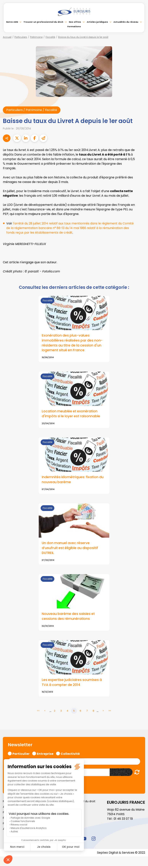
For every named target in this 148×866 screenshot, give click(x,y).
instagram (93, 839)
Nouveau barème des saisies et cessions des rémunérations (69, 617)
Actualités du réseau (125, 21)
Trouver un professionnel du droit (43, 21)
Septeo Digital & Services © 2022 (121, 853)
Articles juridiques (97, 21)
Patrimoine (36, 37)
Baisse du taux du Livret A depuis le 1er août (83, 37)
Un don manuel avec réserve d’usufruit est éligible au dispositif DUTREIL (70, 548)
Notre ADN (12, 21)
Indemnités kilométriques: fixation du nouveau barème (73, 480)
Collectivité (70, 753)
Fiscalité (50, 37)
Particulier (21, 753)
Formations (74, 26)
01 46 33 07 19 (124, 819)
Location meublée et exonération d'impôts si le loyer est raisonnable (71, 414)
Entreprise (45, 753)
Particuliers (20, 37)
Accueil (7, 37)
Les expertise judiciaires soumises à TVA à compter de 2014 (72, 683)
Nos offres (75, 21)
